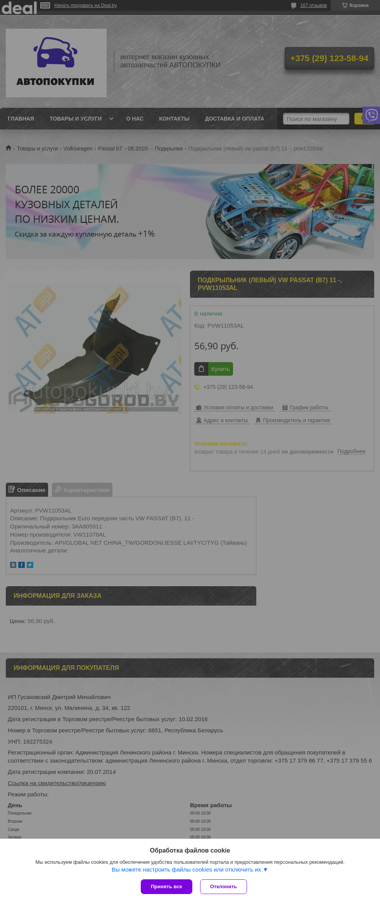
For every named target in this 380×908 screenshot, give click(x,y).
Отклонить (223, 886)
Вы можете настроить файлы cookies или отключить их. (187, 869)
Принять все (166, 886)
